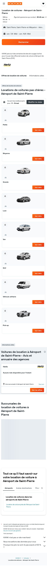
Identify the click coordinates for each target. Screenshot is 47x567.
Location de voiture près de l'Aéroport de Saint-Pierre (23, 505)
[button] (3, 3)
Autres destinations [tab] (24, 488)
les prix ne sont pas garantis (12, 531)
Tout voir (41, 384)
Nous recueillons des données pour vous (24, 541)
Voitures (26, 558)
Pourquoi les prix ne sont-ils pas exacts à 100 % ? (24, 546)
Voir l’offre (38, 130)
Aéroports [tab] (9, 488)
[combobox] (6, 19)
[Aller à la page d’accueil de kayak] (15, 3)
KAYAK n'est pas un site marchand (24, 537)
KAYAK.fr (18, 558)
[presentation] (45, 352)
